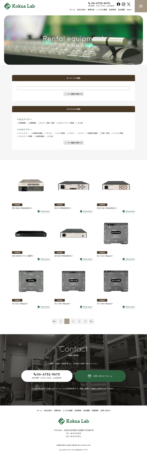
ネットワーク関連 (24, 136)
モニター (48, 133)
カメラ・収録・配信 (46, 123)
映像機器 (21, 123)
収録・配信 (104, 133)
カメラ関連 (60, 133)
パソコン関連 (117, 133)
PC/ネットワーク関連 (65, 123)
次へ (91, 321)
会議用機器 (39, 136)
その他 (79, 123)
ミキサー (71, 133)
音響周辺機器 (92, 133)
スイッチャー (23, 133)
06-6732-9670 (48, 374)
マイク (80, 133)
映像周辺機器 (37, 133)
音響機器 (32, 123)
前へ (54, 321)
